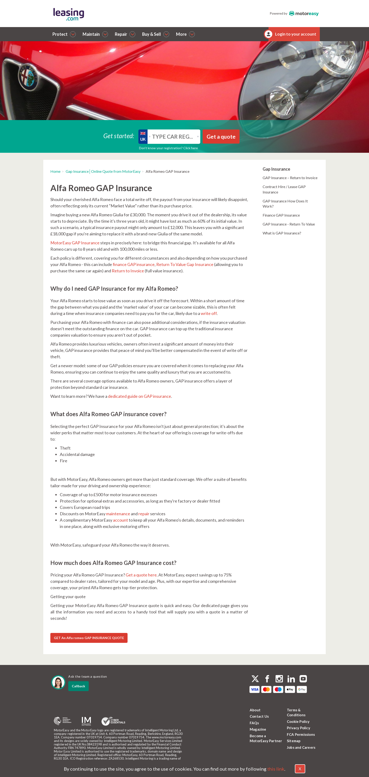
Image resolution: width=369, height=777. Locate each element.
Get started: (118, 135)
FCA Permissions (301, 734)
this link (275, 769)
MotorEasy (304, 13)
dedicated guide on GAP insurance (139, 396)
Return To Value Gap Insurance (184, 264)
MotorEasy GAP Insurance (75, 242)
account (120, 520)
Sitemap (294, 741)
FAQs (254, 723)
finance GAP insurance (134, 264)
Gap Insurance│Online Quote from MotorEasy (103, 171)
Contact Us (259, 716)
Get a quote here (141, 574)
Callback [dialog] (78, 686)
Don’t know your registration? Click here (168, 148)
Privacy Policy (298, 728)
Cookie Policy (298, 721)
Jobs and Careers (301, 747)
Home (55, 171)
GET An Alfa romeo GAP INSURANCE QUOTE (89, 638)
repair (143, 513)
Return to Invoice (128, 270)
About (255, 710)
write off (209, 313)
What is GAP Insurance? (282, 233)
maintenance (118, 513)
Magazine (258, 729)
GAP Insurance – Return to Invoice (290, 177)
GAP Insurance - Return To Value (289, 224)
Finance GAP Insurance (281, 215)
